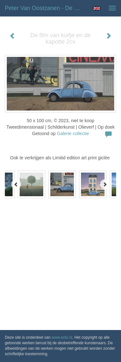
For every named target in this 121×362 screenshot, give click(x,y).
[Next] (105, 184)
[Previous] (16, 184)
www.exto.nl (62, 337)
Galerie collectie (73, 133)
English (96, 8)
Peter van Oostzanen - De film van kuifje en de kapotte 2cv (46, 8)
